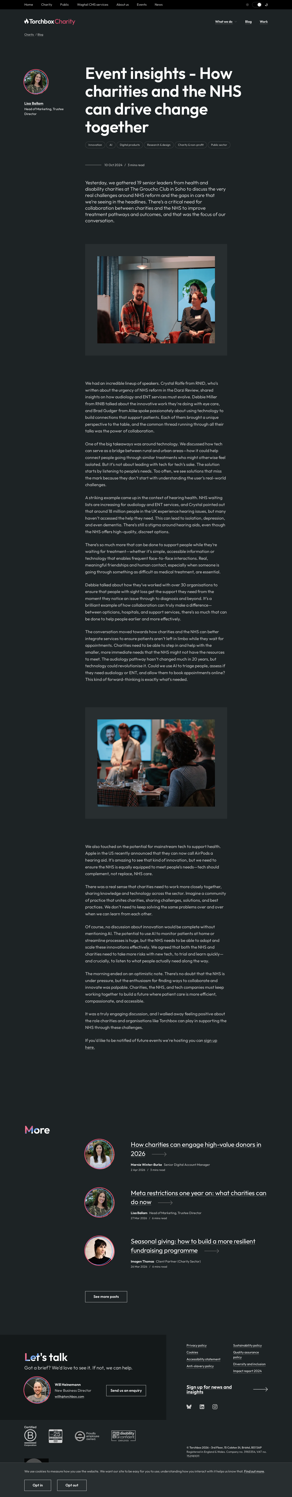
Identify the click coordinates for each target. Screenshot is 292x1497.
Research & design (159, 145)
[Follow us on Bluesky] (189, 1406)
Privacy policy (197, 1345)
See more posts (106, 1296)
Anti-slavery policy (200, 1366)
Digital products (130, 145)
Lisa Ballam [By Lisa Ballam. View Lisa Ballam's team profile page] (33, 103)
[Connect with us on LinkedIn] (202, 1406)
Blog (248, 21)
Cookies (192, 1352)
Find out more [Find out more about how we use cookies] (254, 1471)
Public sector (219, 145)
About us (122, 4)
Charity (46, 4)
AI (111, 145)
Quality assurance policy (246, 1354)
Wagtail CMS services (92, 4)
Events (142, 4)
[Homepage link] (28, 4)
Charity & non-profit (191, 145)
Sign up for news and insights (227, 1389)
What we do (226, 21)
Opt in (38, 1485)
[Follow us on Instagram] (215, 1406)
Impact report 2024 (247, 1371)
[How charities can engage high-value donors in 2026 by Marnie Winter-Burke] (199, 1151)
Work (264, 21)
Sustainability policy (247, 1345)
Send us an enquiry (126, 1390)
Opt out (71, 1485)
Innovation (95, 145)
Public (64, 4)
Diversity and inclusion (249, 1364)
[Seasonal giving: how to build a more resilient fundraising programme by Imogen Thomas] (199, 1248)
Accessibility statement (203, 1359)
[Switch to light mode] (257, 4)
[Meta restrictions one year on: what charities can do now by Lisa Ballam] (199, 1199)
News (159, 4)
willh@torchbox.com (69, 1396)
